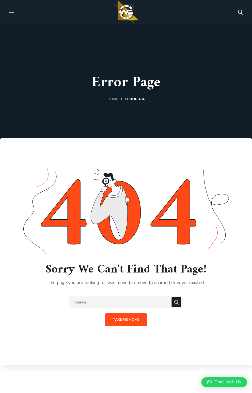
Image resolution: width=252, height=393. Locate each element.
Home (113, 99)
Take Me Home (126, 319)
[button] (240, 12)
